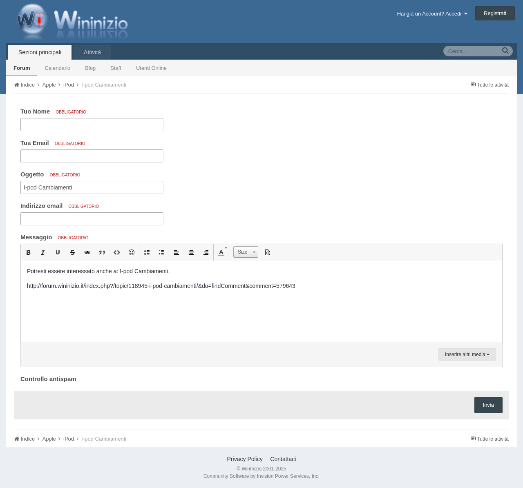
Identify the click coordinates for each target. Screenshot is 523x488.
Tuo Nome (53, 111)
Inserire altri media (467, 354)
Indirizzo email (59, 205)
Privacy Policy (245, 459)
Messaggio (54, 237)
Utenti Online (151, 68)
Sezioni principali (39, 52)
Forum (21, 68)
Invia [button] (488, 405)
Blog (90, 68)
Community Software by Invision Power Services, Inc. (261, 476)
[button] (28, 252)
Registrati (495, 13)
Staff (115, 68)
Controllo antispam (48, 378)
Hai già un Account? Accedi (432, 14)
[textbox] (261, 301)
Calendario (57, 68)
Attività (92, 52)
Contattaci (283, 459)
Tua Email (52, 142)
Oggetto (50, 174)
